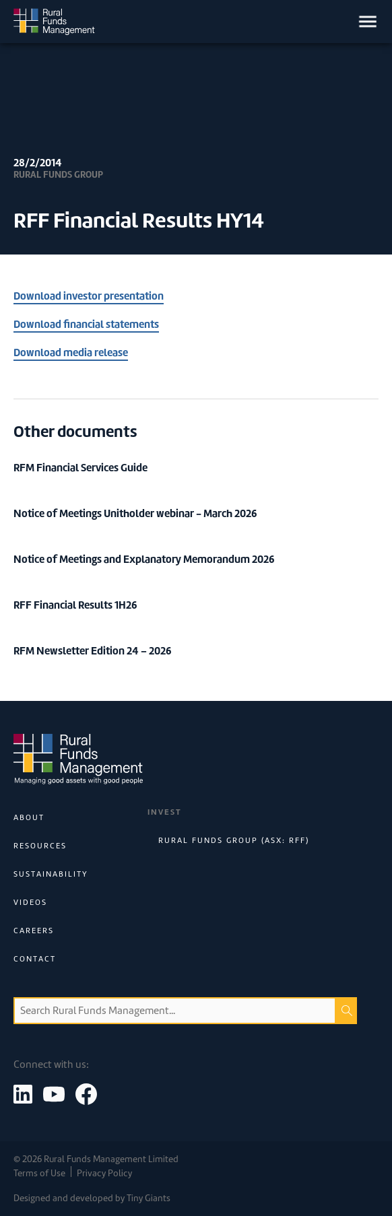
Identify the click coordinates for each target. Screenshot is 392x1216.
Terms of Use (39, 1173)
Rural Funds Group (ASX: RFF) (233, 840)
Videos (30, 902)
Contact (34, 958)
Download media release (70, 352)
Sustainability (50, 874)
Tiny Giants (148, 1198)
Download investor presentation (88, 296)
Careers (33, 930)
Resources (40, 845)
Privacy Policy (104, 1173)
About (28, 817)
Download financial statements (86, 324)
